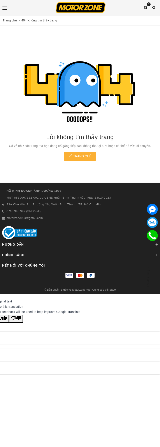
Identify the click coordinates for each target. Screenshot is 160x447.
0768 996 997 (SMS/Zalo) (24, 211)
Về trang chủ (80, 156)
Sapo (112, 289)
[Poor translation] (16, 319)
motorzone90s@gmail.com (25, 218)
